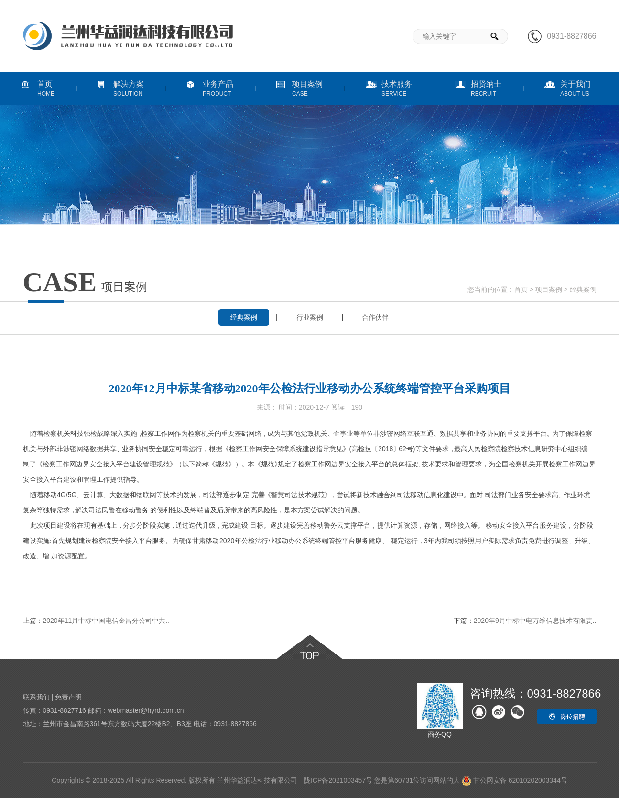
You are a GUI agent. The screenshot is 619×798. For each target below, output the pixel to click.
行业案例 (309, 317)
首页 (521, 289)
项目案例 (548, 289)
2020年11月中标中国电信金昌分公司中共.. (106, 620)
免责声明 (68, 697)
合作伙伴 (375, 317)
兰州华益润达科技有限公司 (257, 780)
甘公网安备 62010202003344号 (514, 780)
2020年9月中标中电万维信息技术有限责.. (535, 620)
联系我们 (36, 697)
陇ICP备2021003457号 (338, 780)
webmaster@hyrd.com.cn (146, 710)
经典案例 (583, 289)
